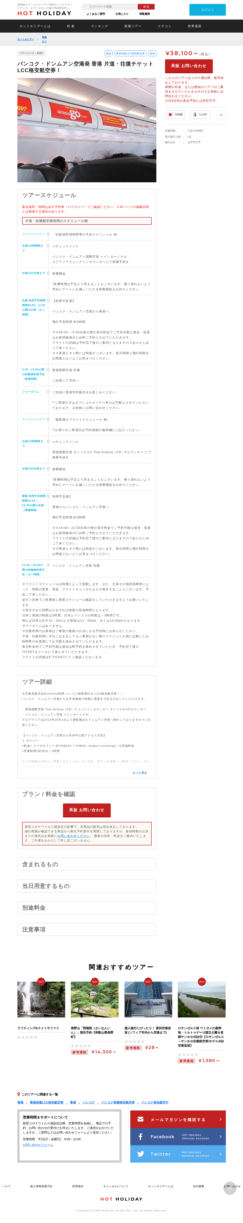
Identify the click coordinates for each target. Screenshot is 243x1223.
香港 (44, 37)
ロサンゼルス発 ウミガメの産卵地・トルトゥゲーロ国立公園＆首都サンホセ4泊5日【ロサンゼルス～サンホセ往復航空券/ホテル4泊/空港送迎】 (201, 1036)
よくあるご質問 (96, 13)
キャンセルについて (116, 1186)
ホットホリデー (25, 39)
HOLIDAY (44, 13)
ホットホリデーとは (35, 26)
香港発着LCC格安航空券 (130, 53)
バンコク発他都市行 (155, 1102)
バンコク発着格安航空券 (118, 1102)
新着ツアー (133, 26)
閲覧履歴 (144, 13)
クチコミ (165, 26)
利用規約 (78, 1186)
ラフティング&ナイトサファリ (38, 1028)
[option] (86, 130)
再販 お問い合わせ (86, 810)
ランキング (99, 26)
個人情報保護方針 (41, 1186)
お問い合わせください (73, 836)
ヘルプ (6, 1186)
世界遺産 (195, 26)
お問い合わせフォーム (38, 1145)
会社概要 (198, 1186)
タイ (44, 41)
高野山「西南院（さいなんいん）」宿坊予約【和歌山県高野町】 (92, 1032)
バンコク (89, 1102)
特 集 (71, 26)
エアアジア (194, 142)
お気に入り (122, 13)
